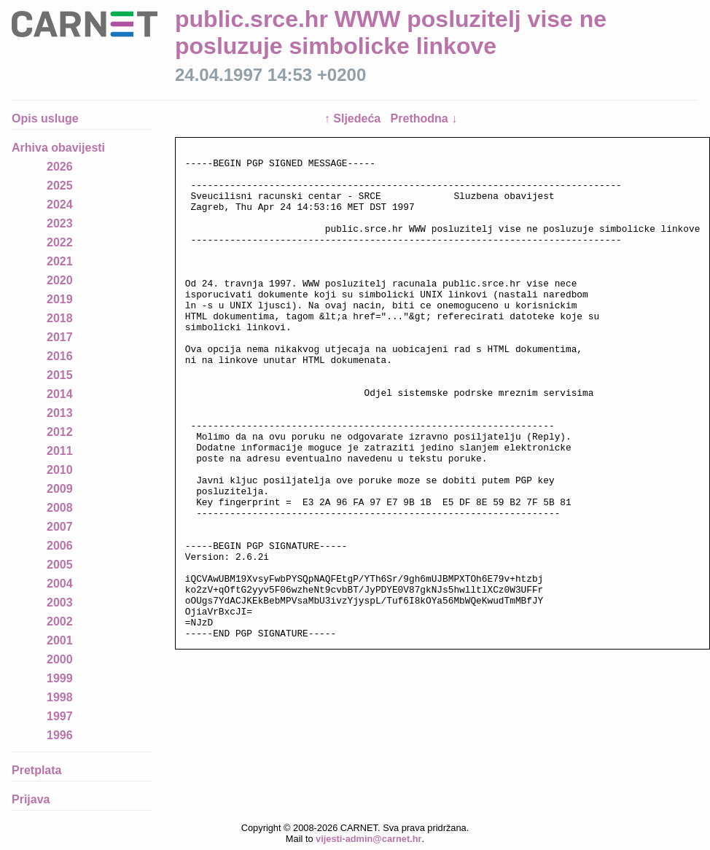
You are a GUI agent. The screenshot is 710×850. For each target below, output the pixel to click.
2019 (60, 299)
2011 (60, 451)
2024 (60, 204)
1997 (60, 716)
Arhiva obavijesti (58, 147)
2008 (60, 508)
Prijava (31, 799)
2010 (60, 470)
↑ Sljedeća (354, 118)
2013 (60, 413)
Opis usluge (45, 118)
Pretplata (36, 770)
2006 (60, 545)
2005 (60, 564)
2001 (60, 640)
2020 (60, 280)
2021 (60, 261)
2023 (60, 223)
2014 (60, 394)
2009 (60, 489)
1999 (60, 678)
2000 (60, 659)
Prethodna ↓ (424, 118)
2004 (60, 583)
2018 (60, 318)
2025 (60, 185)
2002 (60, 621)
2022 (60, 242)
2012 (60, 432)
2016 (60, 356)
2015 (60, 375)
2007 (60, 526)
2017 (60, 337)
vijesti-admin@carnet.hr (368, 838)
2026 (60, 166)
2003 (60, 602)
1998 (60, 697)
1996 (60, 735)
